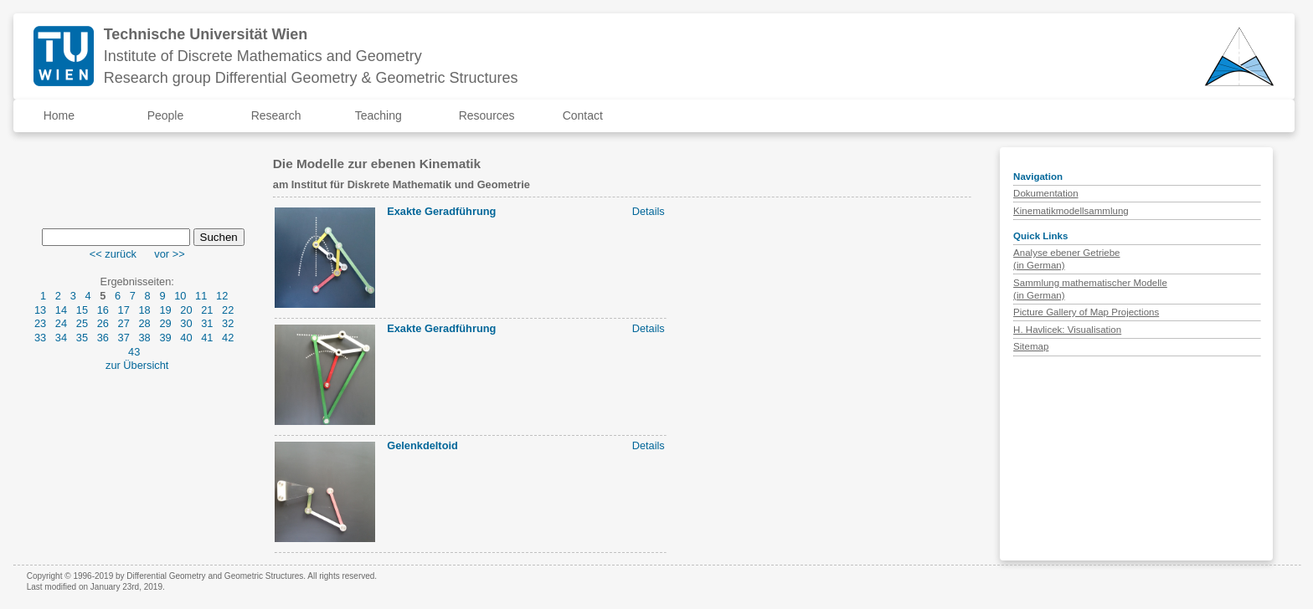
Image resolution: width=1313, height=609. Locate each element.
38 (144, 337)
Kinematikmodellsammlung (1071, 211)
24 (61, 323)
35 (82, 337)
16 (103, 310)
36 (103, 337)
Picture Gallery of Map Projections (1086, 312)
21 (207, 310)
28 (144, 323)
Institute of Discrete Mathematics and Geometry (263, 56)
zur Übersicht (137, 365)
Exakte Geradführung (441, 211)
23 (40, 323)
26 (103, 323)
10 (180, 295)
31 (207, 323)
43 (134, 351)
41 (207, 337)
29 (165, 323)
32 (228, 323)
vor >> (169, 254)
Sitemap (1030, 346)
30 (186, 323)
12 (222, 295)
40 (186, 337)
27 (124, 323)
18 (144, 310)
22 (228, 310)
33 (40, 337)
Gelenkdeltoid (422, 445)
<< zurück (113, 254)
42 (228, 337)
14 (61, 310)
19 (165, 310)
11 (201, 295)
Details (648, 211)
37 (124, 337)
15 (82, 310)
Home (59, 115)
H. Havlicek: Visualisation (1067, 330)
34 (61, 337)
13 (40, 310)
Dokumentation (1045, 193)
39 (165, 337)
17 (124, 310)
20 (186, 310)
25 (82, 323)
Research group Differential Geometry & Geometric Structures (311, 77)
